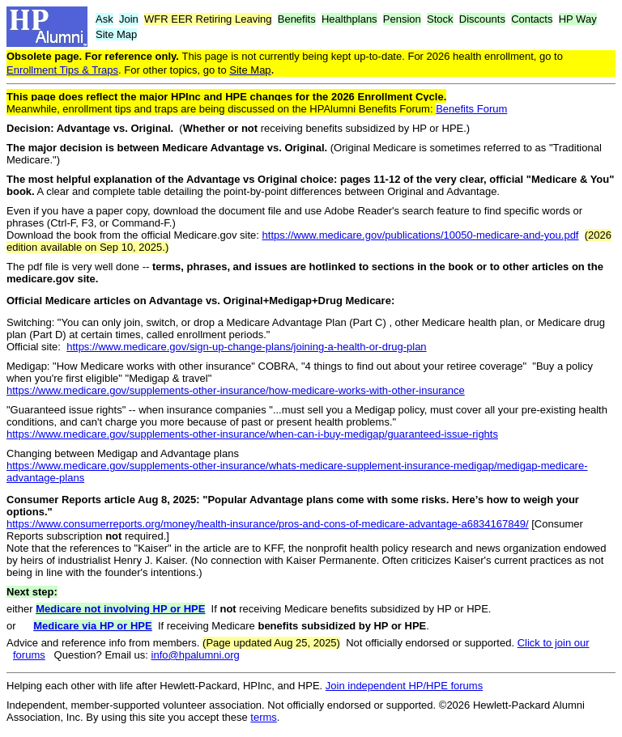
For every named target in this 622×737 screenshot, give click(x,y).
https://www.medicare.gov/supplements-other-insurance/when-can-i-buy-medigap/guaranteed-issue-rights (252, 434)
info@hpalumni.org (195, 655)
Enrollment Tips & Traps (62, 70)
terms (263, 717)
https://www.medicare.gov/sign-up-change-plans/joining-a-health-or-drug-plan (246, 347)
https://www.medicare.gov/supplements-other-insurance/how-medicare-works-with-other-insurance (235, 390)
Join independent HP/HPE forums (404, 686)
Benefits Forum (471, 109)
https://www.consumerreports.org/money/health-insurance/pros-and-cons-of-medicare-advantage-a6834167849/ (267, 524)
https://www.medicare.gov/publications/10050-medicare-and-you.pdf (420, 235)
